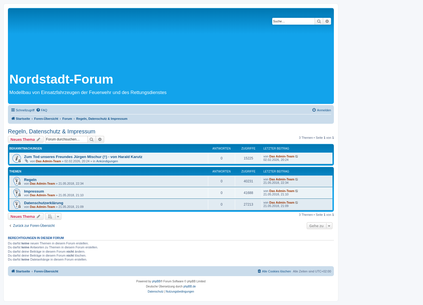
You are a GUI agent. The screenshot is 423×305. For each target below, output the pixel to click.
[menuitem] (41, 110)
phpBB (156, 281)
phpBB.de (189, 286)
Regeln (30, 180)
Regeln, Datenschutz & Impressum (51, 131)
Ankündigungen (107, 161)
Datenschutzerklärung (43, 203)
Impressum (34, 191)
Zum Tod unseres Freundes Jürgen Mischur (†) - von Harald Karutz (83, 157)
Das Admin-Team (48, 161)
